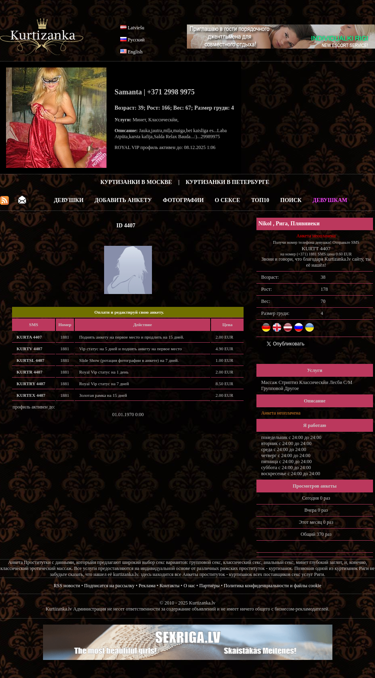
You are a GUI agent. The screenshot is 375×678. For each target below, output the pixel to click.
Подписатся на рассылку (109, 585)
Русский (136, 40)
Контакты (170, 585)
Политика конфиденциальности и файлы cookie (273, 585)
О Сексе (227, 200)
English (135, 52)
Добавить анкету (123, 200)
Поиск (290, 200)
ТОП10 (260, 200)
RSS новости (67, 585)
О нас (189, 585)
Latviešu (136, 28)
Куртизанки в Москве (136, 182)
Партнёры (209, 585)
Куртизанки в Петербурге (227, 182)
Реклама (147, 585)
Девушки (69, 200)
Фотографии (183, 200)
